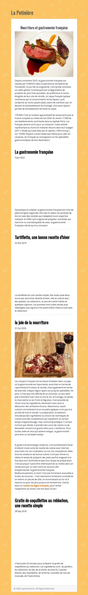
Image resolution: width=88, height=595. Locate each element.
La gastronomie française (34, 152)
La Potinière (22, 12)
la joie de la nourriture (31, 322)
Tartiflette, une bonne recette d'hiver (42, 237)
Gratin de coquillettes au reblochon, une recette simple (41, 502)
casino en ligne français (36, 485)
